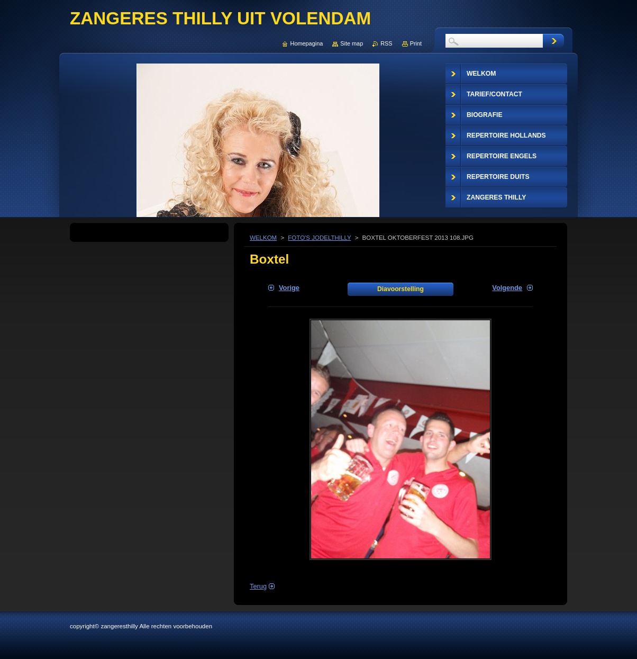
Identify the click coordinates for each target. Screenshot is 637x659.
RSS (386, 43)
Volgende (507, 288)
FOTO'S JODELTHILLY (319, 237)
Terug (258, 586)
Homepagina (306, 43)
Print (416, 43)
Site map (351, 43)
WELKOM (263, 237)
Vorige (289, 288)
